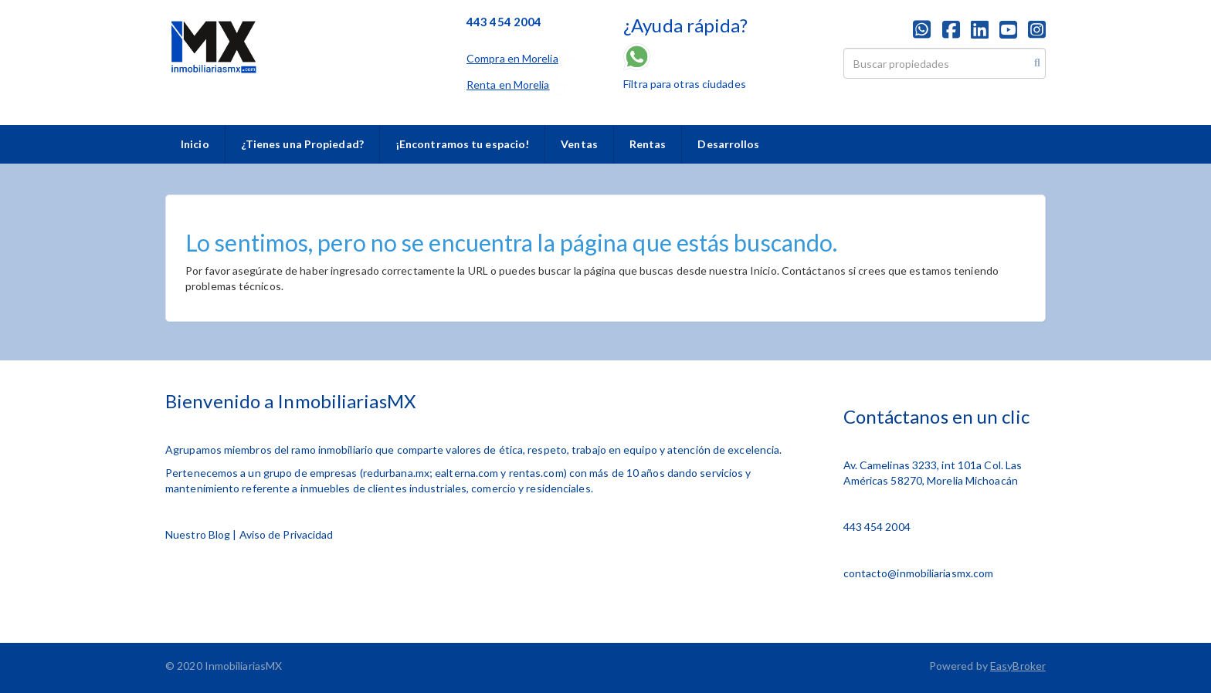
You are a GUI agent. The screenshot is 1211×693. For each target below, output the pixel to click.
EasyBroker (1018, 665)
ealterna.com (466, 472)
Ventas (579, 143)
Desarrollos (728, 143)
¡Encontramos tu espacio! (462, 143)
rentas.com (536, 472)
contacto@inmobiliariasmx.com (918, 573)
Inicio (195, 143)
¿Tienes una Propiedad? (302, 143)
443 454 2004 (877, 526)
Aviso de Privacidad (286, 534)
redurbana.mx (396, 472)
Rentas (648, 143)
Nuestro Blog (197, 534)
